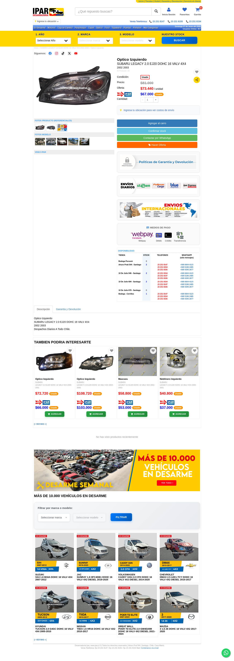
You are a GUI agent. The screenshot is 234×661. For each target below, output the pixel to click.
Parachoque (80, 28)
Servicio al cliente (192, 1)
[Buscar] (156, 11)
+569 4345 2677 (186, 270)
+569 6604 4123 (186, 265)
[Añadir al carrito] (54, 414)
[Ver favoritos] (184, 12)
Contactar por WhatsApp (157, 137)
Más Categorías (150, 28)
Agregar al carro (157, 123)
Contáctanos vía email (150, 648)
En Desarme (39, 28)
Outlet (157, 1)
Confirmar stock (157, 131)
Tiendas (149, 1)
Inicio (141, 1)
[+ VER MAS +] (40, 424)
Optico (99, 28)
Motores (51, 28)
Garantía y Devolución (172, 1)
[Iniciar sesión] (169, 12)
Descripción (43, 309)
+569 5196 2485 (186, 267)
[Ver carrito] (197, 12)
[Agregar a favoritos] (197, 72)
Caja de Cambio (65, 28)
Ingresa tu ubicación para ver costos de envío (149, 110)
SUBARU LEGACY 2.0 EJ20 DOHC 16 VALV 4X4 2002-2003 (64, 48)
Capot (91, 28)
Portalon (137, 28)
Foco (107, 28)
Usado (145, 77)
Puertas (127, 28)
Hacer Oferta (157, 144)
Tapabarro (116, 28)
